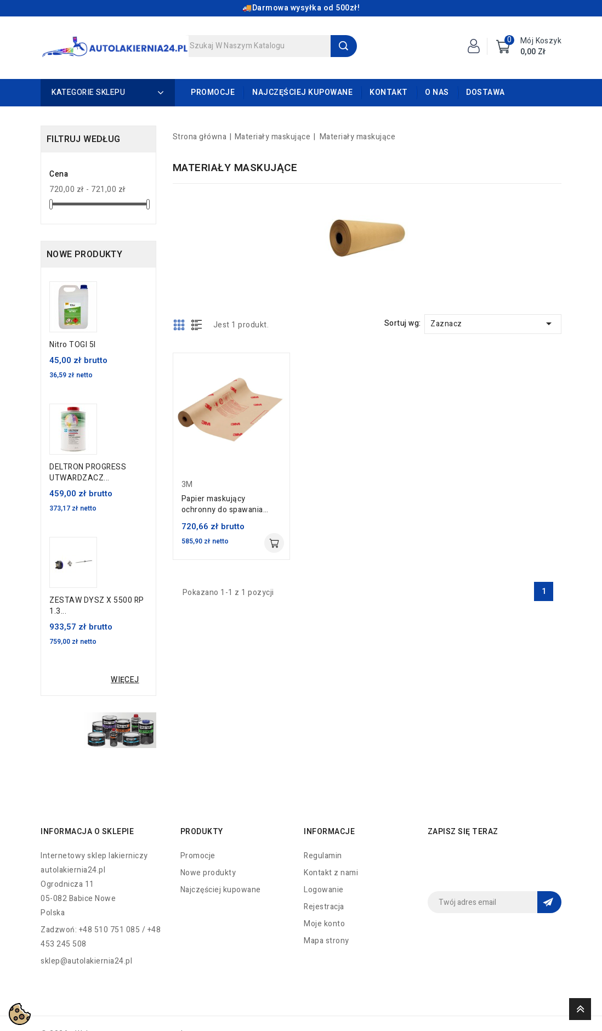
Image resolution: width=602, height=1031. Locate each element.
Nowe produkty (208, 873)
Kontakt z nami (331, 873)
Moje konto (324, 924)
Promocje (213, 92)
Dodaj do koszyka (274, 543)
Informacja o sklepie (87, 831)
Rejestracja (324, 907)
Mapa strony (326, 941)
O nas (437, 92)
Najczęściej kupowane (302, 92)
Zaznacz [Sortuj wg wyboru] (492, 323)
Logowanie (324, 890)
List (196, 324)
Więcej (125, 680)
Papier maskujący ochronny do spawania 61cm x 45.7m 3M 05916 (226, 505)
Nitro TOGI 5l (72, 344)
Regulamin (323, 856)
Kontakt (389, 92)
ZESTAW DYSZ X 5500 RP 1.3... (96, 606)
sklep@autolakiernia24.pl (86, 961)
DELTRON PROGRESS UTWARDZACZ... (87, 473)
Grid (179, 324)
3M (187, 484)
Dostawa (485, 92)
